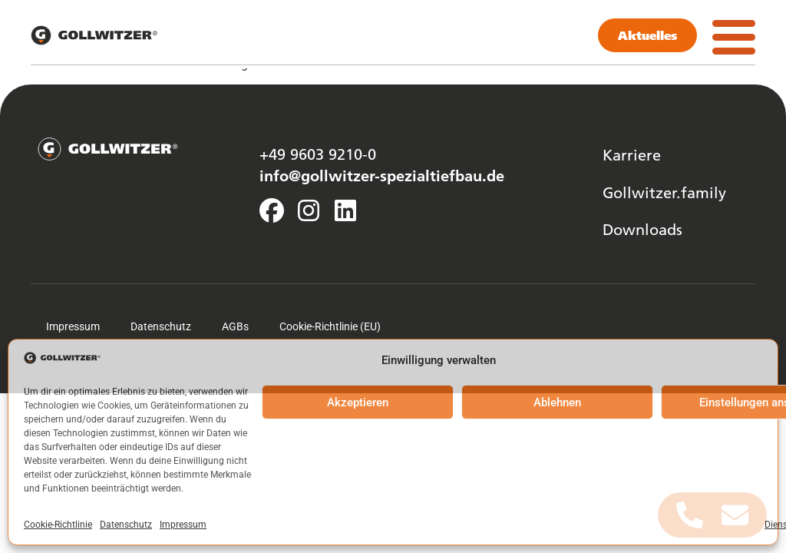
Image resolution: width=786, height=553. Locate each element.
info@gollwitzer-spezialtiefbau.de (381, 175)
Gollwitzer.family (664, 192)
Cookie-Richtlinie (58, 524)
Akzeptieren (357, 402)
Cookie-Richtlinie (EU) (330, 326)
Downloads (642, 229)
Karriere (632, 154)
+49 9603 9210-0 (317, 154)
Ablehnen (557, 402)
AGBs (235, 326)
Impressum (183, 524)
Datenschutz (126, 524)
